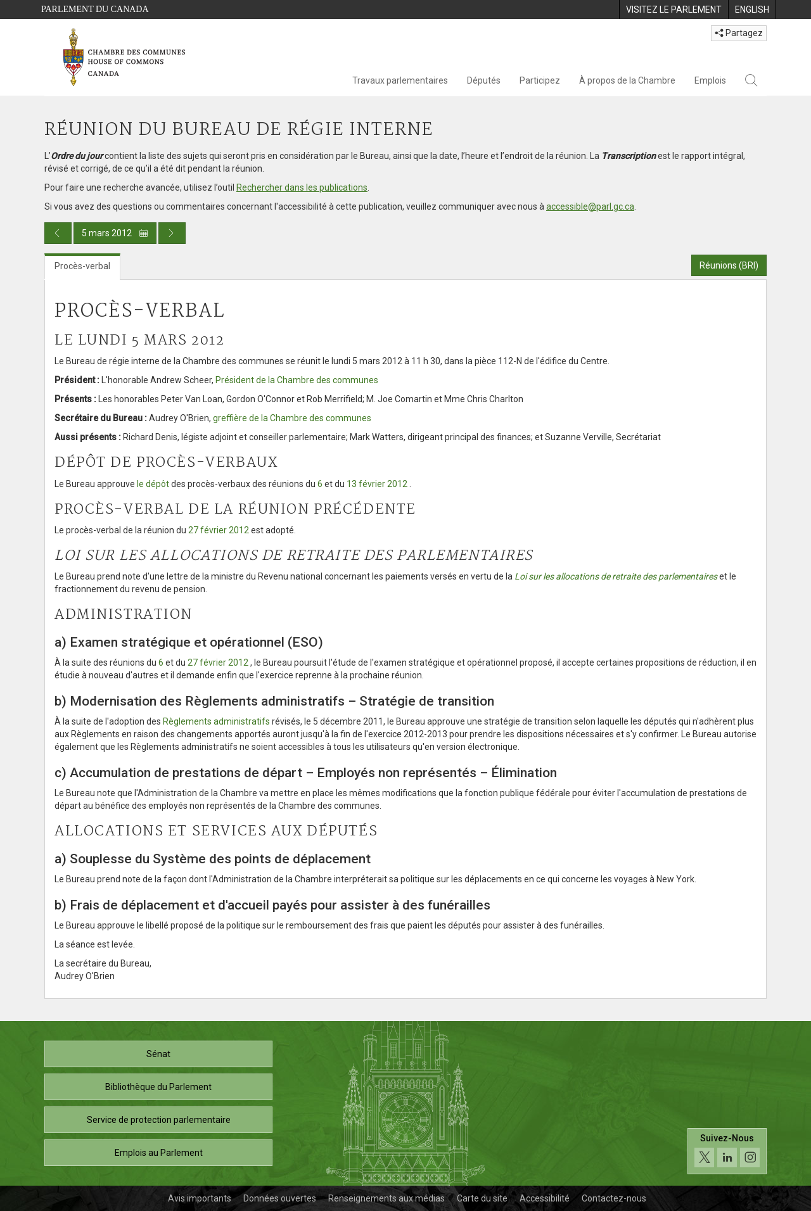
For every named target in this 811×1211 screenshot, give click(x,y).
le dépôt (153, 484)
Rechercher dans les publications (301, 187)
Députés (484, 80)
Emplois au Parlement (159, 1153)
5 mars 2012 (115, 233)
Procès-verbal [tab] (82, 266)
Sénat (158, 1054)
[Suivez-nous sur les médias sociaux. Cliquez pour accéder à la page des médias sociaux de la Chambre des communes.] (727, 1151)
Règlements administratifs (216, 721)
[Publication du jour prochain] (172, 233)
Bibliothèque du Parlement (158, 1087)
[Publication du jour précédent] (58, 233)
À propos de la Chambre (627, 80)
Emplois (710, 80)
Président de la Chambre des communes (296, 380)
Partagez (739, 33)
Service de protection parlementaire (159, 1120)
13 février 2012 (377, 484)
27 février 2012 (218, 530)
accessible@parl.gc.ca (590, 206)
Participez (540, 80)
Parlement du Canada (95, 9)
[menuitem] (673, 9)
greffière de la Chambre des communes (292, 418)
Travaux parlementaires (400, 80)
